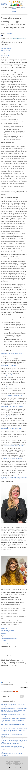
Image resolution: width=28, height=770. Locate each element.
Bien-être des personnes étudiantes (9, 638)
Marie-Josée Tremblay (6, 48)
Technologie (3, 633)
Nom (2, 650)
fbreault (10, 31)
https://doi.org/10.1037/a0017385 (8, 365)
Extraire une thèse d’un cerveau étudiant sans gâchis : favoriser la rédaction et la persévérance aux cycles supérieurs (13, 720)
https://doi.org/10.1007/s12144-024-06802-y (14, 445)
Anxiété (2, 637)
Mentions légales (19, 767)
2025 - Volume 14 (5, 55)
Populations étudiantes (6, 632)
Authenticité (3, 640)
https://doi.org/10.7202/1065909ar (11, 438)
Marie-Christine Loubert (6, 50)
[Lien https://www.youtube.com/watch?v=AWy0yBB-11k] (12, 353)
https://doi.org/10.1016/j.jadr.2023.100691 (14, 395)
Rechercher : (6, 696)
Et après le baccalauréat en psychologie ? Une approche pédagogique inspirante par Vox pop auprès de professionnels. (14, 753)
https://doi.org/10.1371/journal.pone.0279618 (11, 428)
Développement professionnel (7, 630)
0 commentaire (9, 33)
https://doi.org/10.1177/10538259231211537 (11, 386)
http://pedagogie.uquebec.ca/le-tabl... (18, 38)
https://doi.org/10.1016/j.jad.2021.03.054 (12, 458)
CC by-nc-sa (8, 643)
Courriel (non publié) (6, 655)
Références (12, 767)
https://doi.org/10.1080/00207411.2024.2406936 (12, 406)
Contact (6, 767)
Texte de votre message (6, 659)
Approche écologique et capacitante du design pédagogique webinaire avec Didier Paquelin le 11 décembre (12, 748)
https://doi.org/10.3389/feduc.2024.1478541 (11, 375)
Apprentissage (4, 628)
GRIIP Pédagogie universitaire (19, 31)
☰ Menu (14, 11)
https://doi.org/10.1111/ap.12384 (8, 415)
